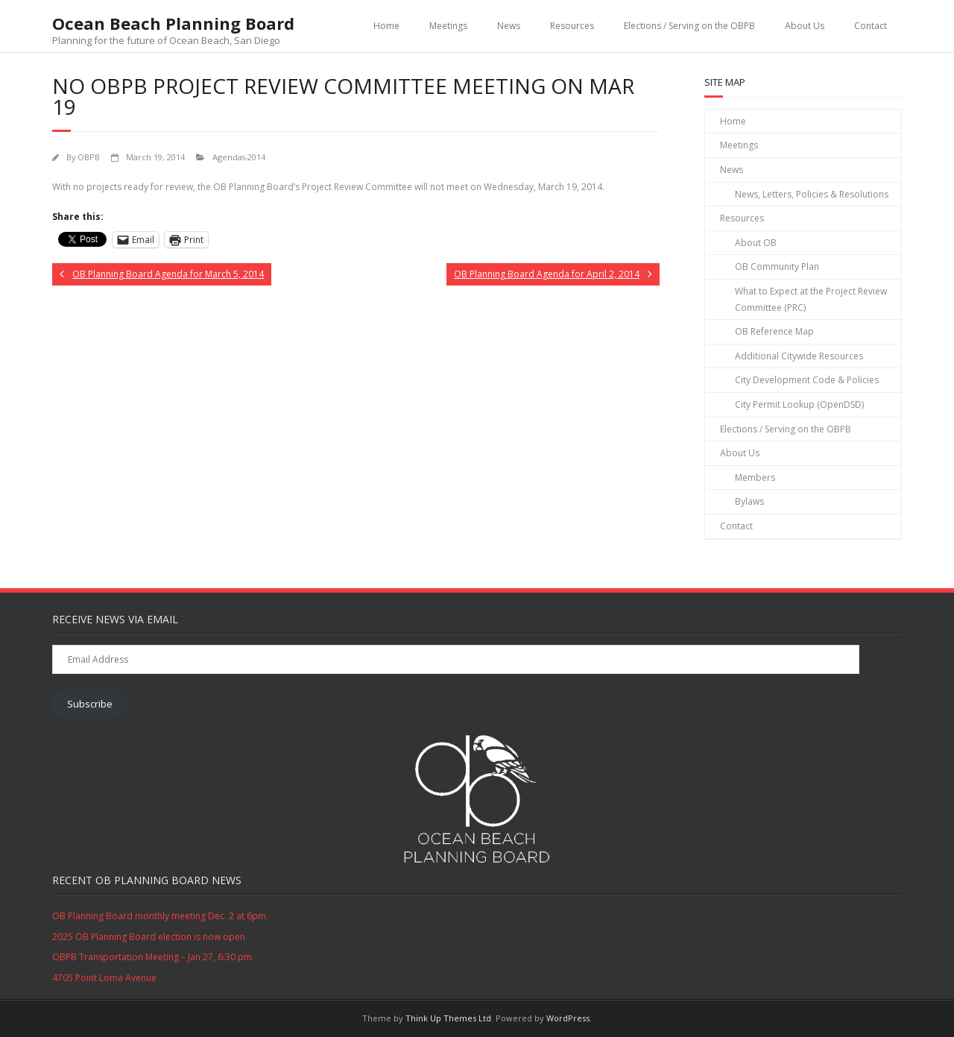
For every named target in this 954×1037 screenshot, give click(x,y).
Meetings (448, 25)
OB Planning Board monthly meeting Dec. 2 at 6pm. (160, 916)
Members (755, 477)
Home (386, 25)
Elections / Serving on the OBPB (689, 25)
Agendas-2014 (238, 157)
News (508, 25)
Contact (870, 25)
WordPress (568, 1018)
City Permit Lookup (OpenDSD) (799, 404)
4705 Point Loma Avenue (104, 977)
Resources (572, 25)
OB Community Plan (777, 266)
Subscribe (90, 703)
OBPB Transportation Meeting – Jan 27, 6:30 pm (152, 957)
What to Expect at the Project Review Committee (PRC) (811, 299)
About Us (804, 25)
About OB (756, 242)
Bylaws (749, 501)
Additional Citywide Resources (799, 356)
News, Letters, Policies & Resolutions (811, 194)
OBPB (89, 157)
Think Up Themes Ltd (448, 1018)
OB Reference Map (774, 331)
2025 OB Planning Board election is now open (148, 936)
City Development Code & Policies (807, 379)
